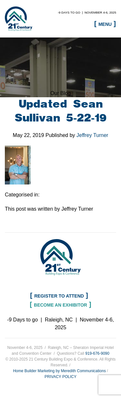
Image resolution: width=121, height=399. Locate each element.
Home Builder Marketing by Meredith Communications (59, 371)
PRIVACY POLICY (60, 376)
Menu (105, 24)
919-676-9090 (97, 353)
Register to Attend (59, 296)
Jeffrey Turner (92, 135)
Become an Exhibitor (60, 305)
